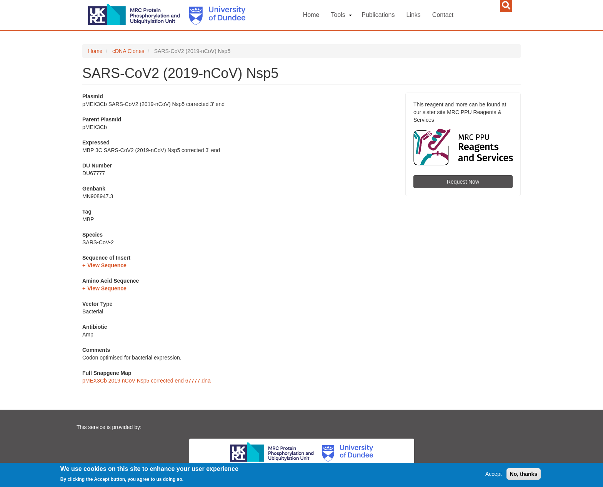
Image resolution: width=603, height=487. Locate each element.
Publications (378, 15)
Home (311, 15)
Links (413, 15)
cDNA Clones (128, 51)
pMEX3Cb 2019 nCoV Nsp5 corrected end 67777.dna (146, 381)
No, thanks (524, 474)
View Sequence (107, 265)
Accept (493, 474)
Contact (442, 15)
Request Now (463, 182)
